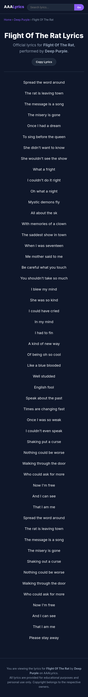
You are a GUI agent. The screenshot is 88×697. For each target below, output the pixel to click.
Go (79, 7)
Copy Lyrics (44, 62)
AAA (14, 6)
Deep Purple (22, 19)
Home (7, 19)
